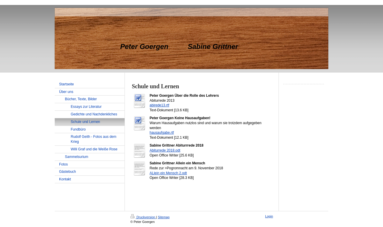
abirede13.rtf (159, 105)
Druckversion (143, 217)
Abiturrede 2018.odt (165, 150)
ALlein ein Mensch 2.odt (168, 173)
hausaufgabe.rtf (162, 133)
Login (269, 216)
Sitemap (163, 217)
